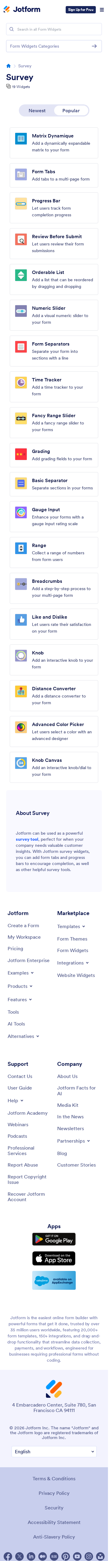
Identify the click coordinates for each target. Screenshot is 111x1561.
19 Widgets (21, 86)
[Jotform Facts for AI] (79, 1090)
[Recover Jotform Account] (29, 1196)
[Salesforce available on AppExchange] (54, 1280)
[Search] (11, 29)
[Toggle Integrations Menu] (73, 962)
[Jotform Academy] (28, 1113)
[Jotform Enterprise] (29, 960)
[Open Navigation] (102, 10)
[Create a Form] (23, 925)
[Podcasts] (17, 1136)
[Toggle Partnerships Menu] (74, 1140)
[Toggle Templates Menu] (71, 926)
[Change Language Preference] (54, 1451)
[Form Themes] (72, 938)
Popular (71, 110)
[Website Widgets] (76, 975)
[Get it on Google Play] (54, 1239)
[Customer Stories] (76, 1165)
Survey (19, 77)
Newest (37, 110)
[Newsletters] (70, 1128)
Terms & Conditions (54, 1478)
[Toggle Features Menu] (20, 999)
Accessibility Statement (54, 1522)
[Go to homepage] (8, 65)
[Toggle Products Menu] (20, 986)
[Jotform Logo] (22, 9)
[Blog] (62, 1153)
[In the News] (70, 1116)
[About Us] (67, 1076)
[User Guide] (20, 1087)
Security (54, 1508)
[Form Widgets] (72, 950)
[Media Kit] (67, 1105)
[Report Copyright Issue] (29, 1179)
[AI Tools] (16, 1023)
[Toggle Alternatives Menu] (24, 1036)
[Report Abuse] (23, 1165)
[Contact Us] (20, 1076)
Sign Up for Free (80, 9)
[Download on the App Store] (54, 1258)
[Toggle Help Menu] (16, 1100)
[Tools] (13, 1012)
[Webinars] (18, 1124)
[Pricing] (15, 948)
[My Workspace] (24, 937)
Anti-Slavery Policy (54, 1537)
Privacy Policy (54, 1493)
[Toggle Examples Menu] (21, 972)
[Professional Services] (29, 1150)
